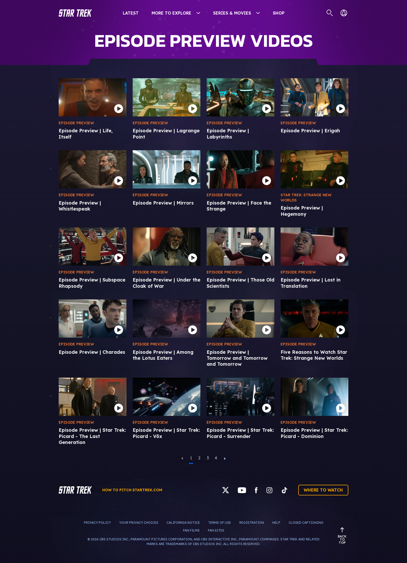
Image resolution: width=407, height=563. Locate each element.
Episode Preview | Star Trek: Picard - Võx (166, 433)
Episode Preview (76, 123)
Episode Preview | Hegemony (302, 211)
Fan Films (191, 530)
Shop (278, 13)
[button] (75, 13)
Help (276, 523)
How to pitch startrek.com (132, 490)
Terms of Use (219, 523)
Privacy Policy (97, 523)
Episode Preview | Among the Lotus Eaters (163, 355)
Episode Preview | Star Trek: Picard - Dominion (314, 433)
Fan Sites (216, 530)
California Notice (183, 523)
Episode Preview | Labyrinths (228, 134)
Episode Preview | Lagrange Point (166, 134)
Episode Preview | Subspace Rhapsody (92, 283)
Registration (251, 523)
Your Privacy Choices (138, 523)
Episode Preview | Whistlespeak (80, 206)
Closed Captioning (306, 523)
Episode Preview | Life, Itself (86, 134)
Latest (131, 13)
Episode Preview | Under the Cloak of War (166, 283)
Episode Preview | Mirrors (163, 203)
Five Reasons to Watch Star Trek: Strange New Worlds (314, 355)
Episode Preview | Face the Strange (239, 206)
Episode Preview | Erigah (310, 131)
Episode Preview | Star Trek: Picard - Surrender (240, 433)
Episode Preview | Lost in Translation (311, 283)
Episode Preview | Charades (92, 352)
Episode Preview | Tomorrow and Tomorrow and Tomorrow (237, 358)
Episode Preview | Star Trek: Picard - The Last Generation (92, 436)
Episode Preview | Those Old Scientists (240, 283)
